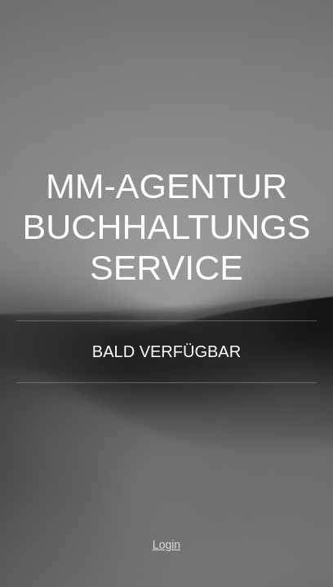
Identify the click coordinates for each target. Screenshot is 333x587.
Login (166, 544)
